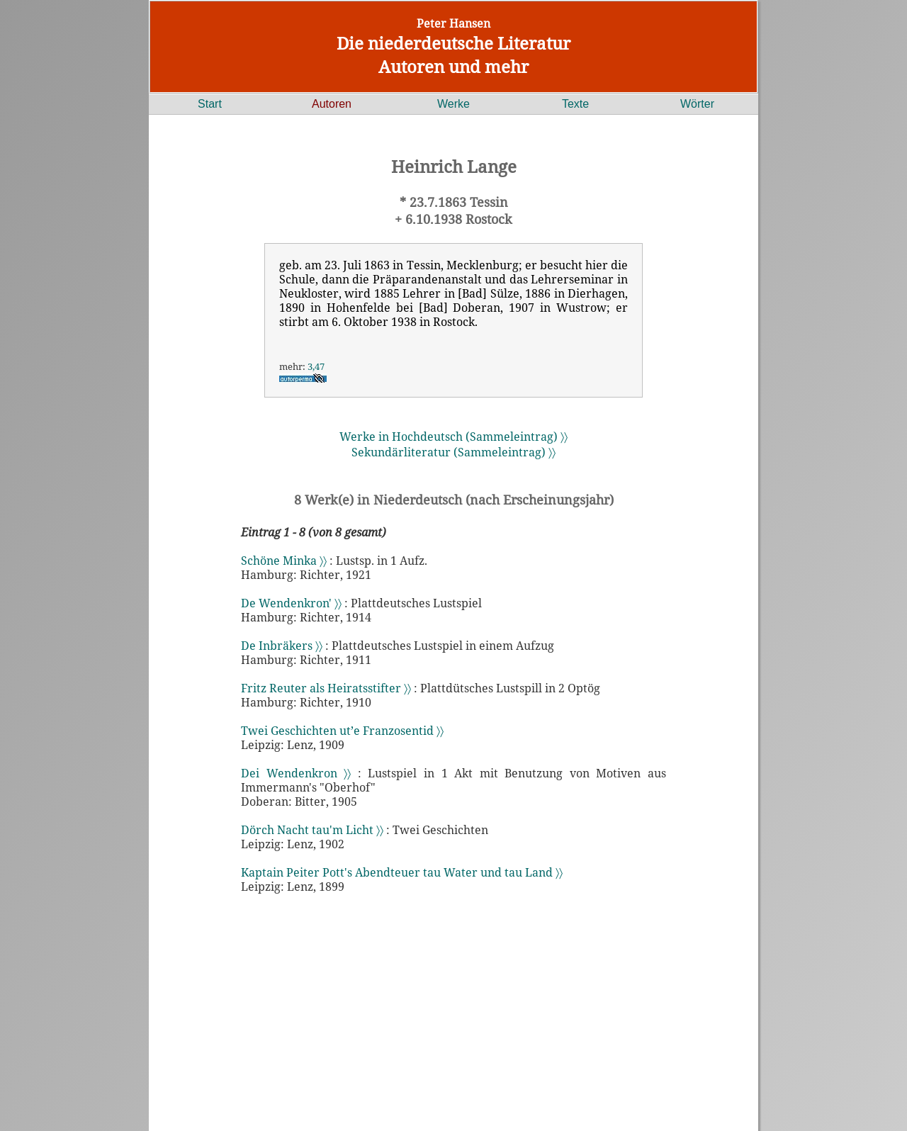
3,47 (316, 366)
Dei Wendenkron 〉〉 (296, 773)
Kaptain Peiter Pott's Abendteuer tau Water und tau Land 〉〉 (402, 872)
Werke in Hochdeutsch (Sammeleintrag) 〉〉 (453, 436)
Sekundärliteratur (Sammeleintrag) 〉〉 (453, 452)
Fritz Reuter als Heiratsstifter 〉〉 (326, 688)
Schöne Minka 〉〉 (284, 560)
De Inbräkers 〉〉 (281, 645)
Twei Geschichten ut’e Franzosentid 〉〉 (342, 730)
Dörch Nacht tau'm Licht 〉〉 (312, 830)
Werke (453, 104)
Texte (575, 104)
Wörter (697, 104)
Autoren (331, 104)
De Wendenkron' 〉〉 (291, 603)
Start (210, 104)
